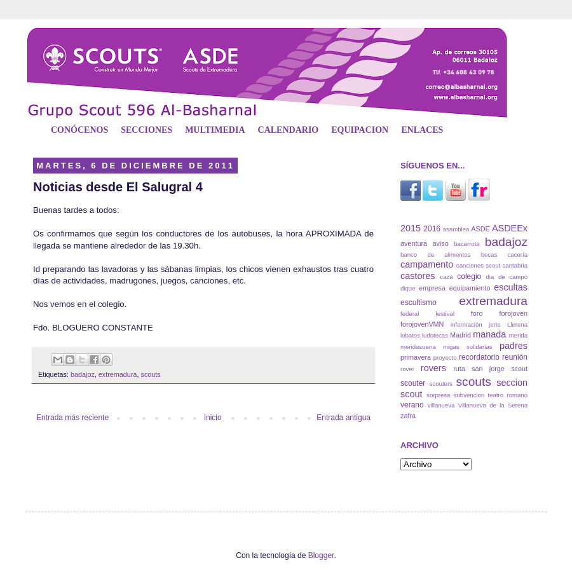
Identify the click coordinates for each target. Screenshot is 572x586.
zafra (408, 415)
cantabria (515, 265)
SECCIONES (146, 130)
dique (407, 288)
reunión (515, 357)
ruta (459, 368)
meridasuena (417, 346)
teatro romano (508, 395)
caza (446, 276)
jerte (495, 324)
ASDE (480, 229)
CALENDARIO (288, 130)
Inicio (213, 417)
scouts (150, 374)
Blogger (321, 555)
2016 (431, 228)
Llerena (517, 324)
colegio (469, 276)
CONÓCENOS (79, 130)
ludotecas (435, 335)
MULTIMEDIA (215, 130)
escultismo (418, 302)
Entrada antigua (344, 417)
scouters (441, 383)
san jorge (488, 368)
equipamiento (470, 288)
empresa (432, 288)
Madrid (460, 335)
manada (489, 334)
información (466, 324)
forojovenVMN (422, 324)
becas (489, 254)
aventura (413, 243)
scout (519, 368)
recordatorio (479, 357)
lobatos (410, 335)
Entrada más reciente (72, 417)
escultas (511, 287)
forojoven (514, 313)
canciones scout (478, 265)
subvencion (469, 395)
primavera (415, 357)
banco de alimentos (435, 254)
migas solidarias (468, 346)
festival (444, 313)
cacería (518, 254)
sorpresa (438, 395)
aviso (440, 243)
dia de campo (507, 276)
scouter (412, 383)
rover (407, 368)
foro (477, 313)
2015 (410, 228)
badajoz (83, 374)
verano (412, 404)
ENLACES (422, 130)
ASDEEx (510, 228)
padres (514, 346)
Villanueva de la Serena (493, 405)
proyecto (445, 357)
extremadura (118, 374)
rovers (433, 368)
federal (409, 313)
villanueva (441, 405)
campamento (426, 264)
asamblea (456, 229)
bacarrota (467, 243)
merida (518, 335)
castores (417, 276)
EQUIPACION (359, 130)
